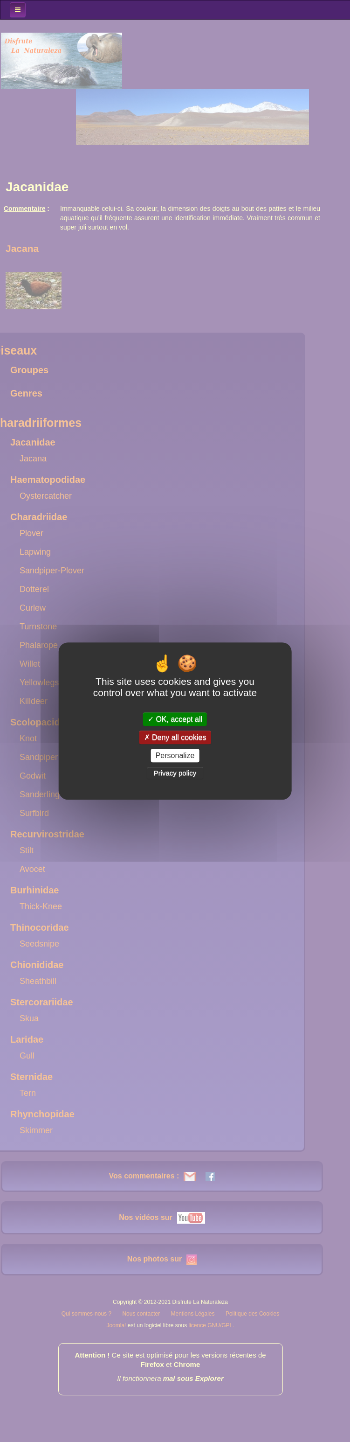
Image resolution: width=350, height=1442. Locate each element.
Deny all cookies (175, 737)
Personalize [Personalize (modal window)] (175, 755)
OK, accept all (175, 719)
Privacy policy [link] (175, 773)
